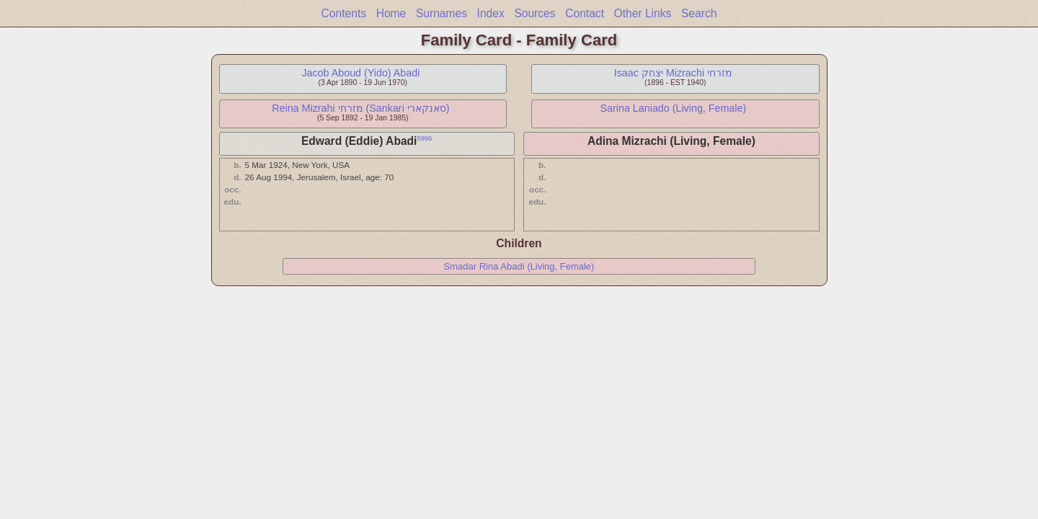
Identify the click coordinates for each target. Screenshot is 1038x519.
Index (491, 13)
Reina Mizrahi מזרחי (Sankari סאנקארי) (360, 108)
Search (699, 13)
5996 (424, 138)
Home (391, 13)
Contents (343, 13)
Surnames (441, 13)
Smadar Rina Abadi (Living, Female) (519, 266)
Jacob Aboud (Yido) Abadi (360, 73)
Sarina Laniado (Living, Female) (673, 108)
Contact (584, 13)
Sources (534, 13)
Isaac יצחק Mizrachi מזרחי (673, 73)
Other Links (643, 13)
